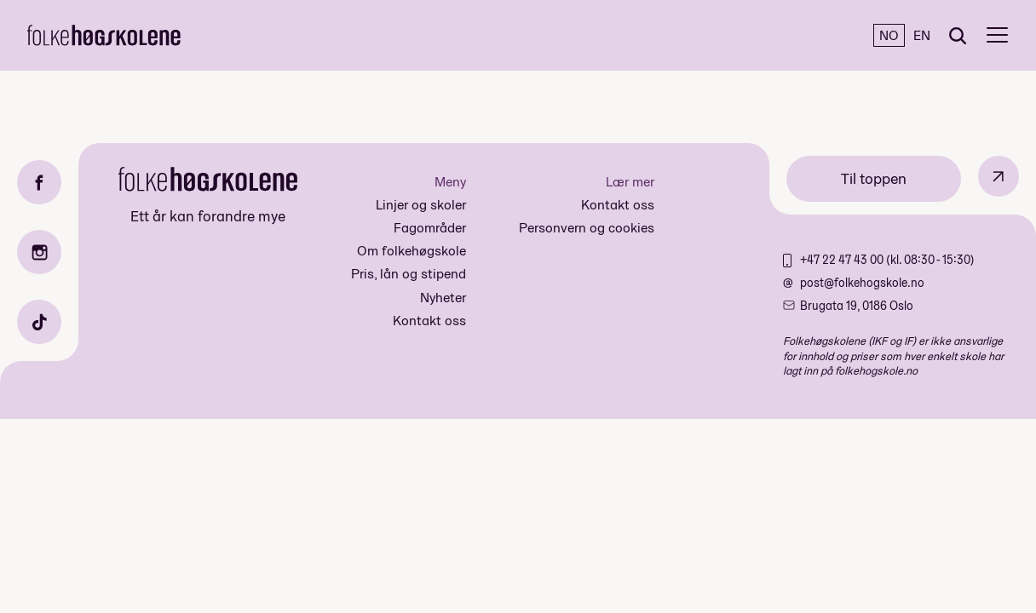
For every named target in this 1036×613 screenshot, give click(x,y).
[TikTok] (39, 322)
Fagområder (430, 228)
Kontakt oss (429, 320)
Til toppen (873, 178)
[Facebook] (39, 182)
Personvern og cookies (586, 228)
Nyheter (443, 297)
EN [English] (921, 35)
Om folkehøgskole (411, 251)
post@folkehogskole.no (862, 282)
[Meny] (997, 35)
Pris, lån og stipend (408, 274)
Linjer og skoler (421, 205)
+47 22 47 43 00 (843, 259)
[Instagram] (39, 252)
